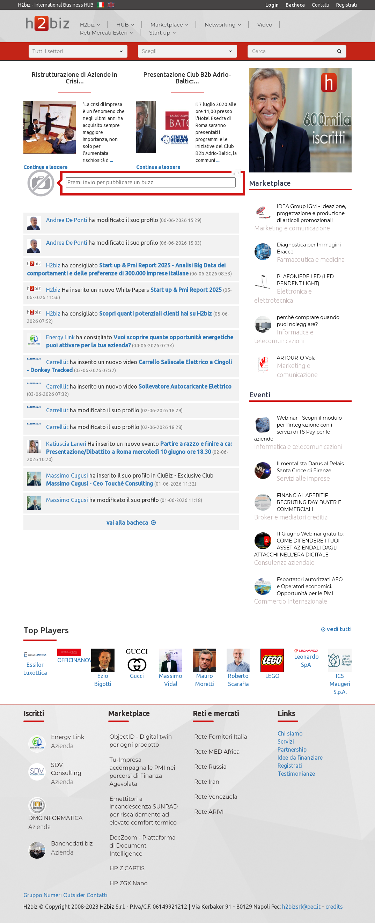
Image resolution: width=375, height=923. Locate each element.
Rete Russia (210, 766)
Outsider (74, 895)
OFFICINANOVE (76, 660)
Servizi (286, 741)
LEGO (272, 676)
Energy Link (60, 337)
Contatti (320, 5)
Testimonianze (296, 773)
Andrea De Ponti (66, 220)
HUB (125, 24)
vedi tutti (336, 629)
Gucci (137, 676)
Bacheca (295, 5)
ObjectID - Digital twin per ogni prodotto (141, 740)
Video (264, 24)
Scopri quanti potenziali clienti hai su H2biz (155, 313)
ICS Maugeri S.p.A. (340, 684)
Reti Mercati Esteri (106, 32)
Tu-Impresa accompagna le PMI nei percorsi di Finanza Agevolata (142, 771)
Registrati (346, 5)
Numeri (53, 895)
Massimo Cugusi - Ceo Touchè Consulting (99, 483)
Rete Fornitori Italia (220, 736)
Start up (162, 32)
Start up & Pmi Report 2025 (186, 290)
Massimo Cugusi (67, 475)
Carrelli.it (57, 362)
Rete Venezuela (215, 796)
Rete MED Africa (217, 751)
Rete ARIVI (209, 811)
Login (272, 5)
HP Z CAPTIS (127, 868)
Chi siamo (290, 733)
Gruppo (32, 895)
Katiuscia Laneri (66, 444)
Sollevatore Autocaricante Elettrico (185, 386)
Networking (223, 24)
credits (334, 906)
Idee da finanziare (300, 757)
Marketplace (169, 24)
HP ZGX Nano (129, 883)
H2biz (90, 24)
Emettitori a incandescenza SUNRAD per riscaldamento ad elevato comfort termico (144, 811)
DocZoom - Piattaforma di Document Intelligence (143, 845)
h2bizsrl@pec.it (301, 906)
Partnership (292, 749)
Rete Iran (206, 781)
